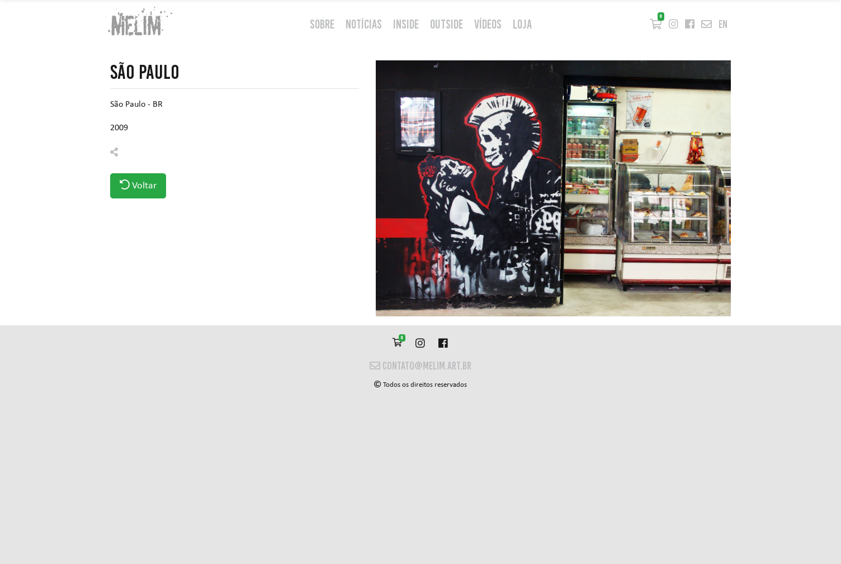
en (723, 24)
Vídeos (488, 24)
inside (406, 24)
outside (446, 24)
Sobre (322, 24)
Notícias (364, 24)
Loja (522, 24)
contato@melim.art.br (420, 366)
